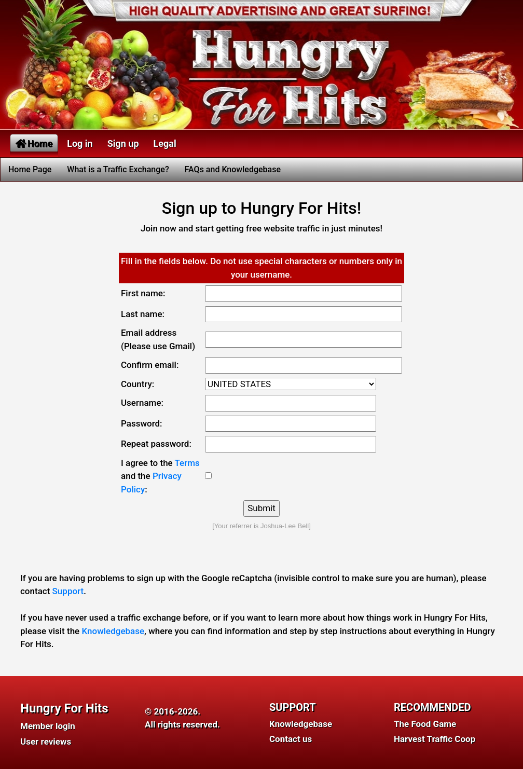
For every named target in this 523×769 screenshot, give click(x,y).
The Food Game (425, 724)
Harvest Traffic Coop (434, 739)
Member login (47, 726)
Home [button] (34, 143)
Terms (187, 463)
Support (68, 591)
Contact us (290, 739)
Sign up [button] (123, 143)
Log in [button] (80, 143)
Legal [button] (165, 143)
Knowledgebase (112, 631)
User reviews (45, 741)
